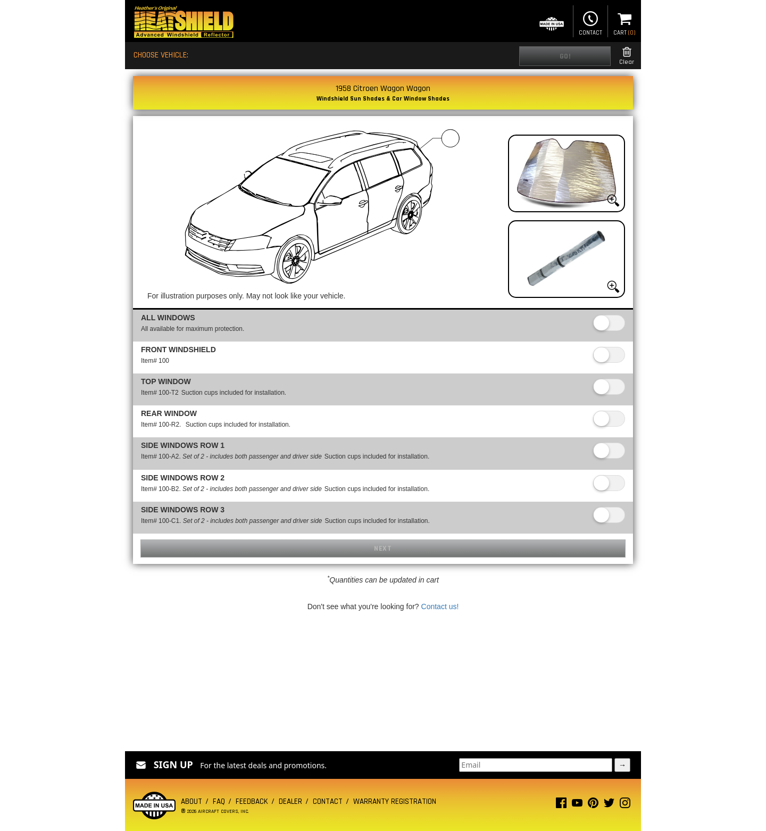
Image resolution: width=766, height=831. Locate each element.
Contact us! (440, 606)
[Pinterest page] (593, 805)
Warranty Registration (394, 801)
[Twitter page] (609, 805)
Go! (565, 56)
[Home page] (183, 23)
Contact (590, 22)
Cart (624, 22)
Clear (626, 56)
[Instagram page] (625, 805)
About (191, 801)
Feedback (252, 801)
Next (383, 548)
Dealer (290, 801)
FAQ (219, 801)
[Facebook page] (561, 805)
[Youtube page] (577, 805)
